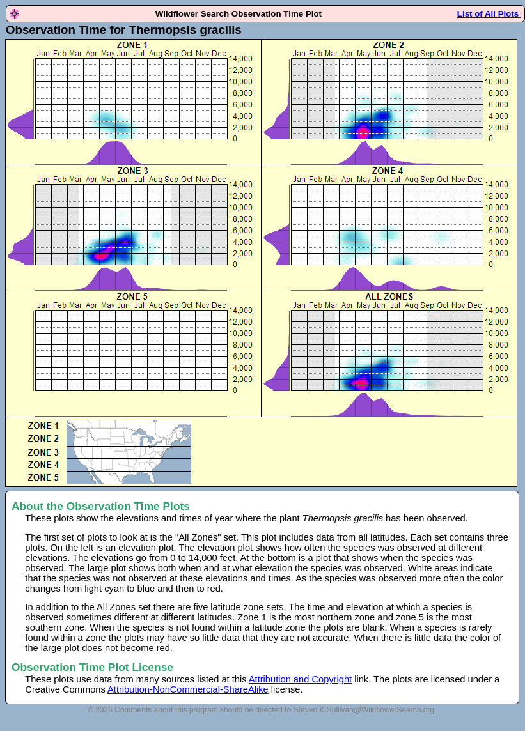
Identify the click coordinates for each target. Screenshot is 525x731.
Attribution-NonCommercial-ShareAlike (188, 689)
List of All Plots (489, 14)
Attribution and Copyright (300, 679)
